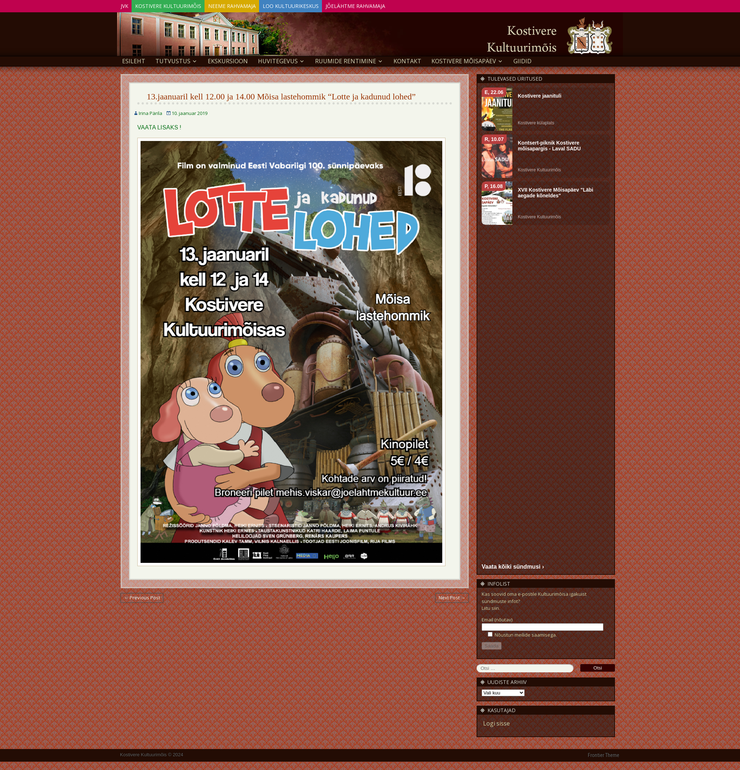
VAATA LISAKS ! (159, 126)
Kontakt (407, 60)
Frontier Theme (603, 754)
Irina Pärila (150, 112)
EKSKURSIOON (228, 60)
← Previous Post (142, 596)
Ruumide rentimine (345, 60)
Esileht (133, 60)
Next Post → (452, 596)
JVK (127, 4)
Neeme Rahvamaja (247, 4)
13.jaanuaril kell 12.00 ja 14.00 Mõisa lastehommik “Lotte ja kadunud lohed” (281, 95)
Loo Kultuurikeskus (312, 4)
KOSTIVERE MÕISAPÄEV (463, 60)
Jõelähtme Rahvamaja (383, 4)
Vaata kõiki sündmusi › (513, 565)
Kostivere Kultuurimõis (177, 4)
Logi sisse (496, 722)
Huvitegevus (278, 60)
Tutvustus (172, 60)
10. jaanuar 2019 (189, 112)
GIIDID (522, 60)
